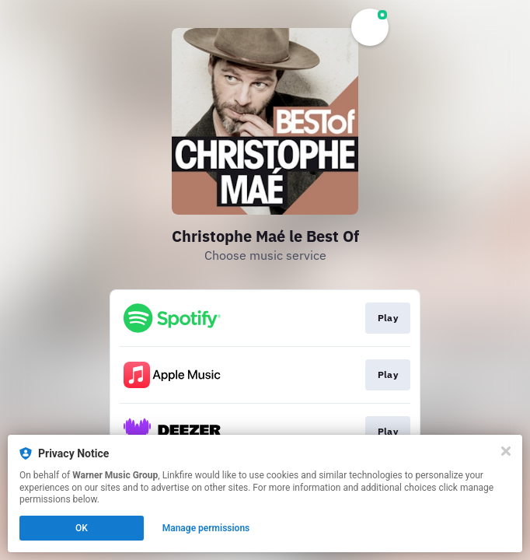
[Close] (505, 451)
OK (81, 528)
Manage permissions (206, 528)
